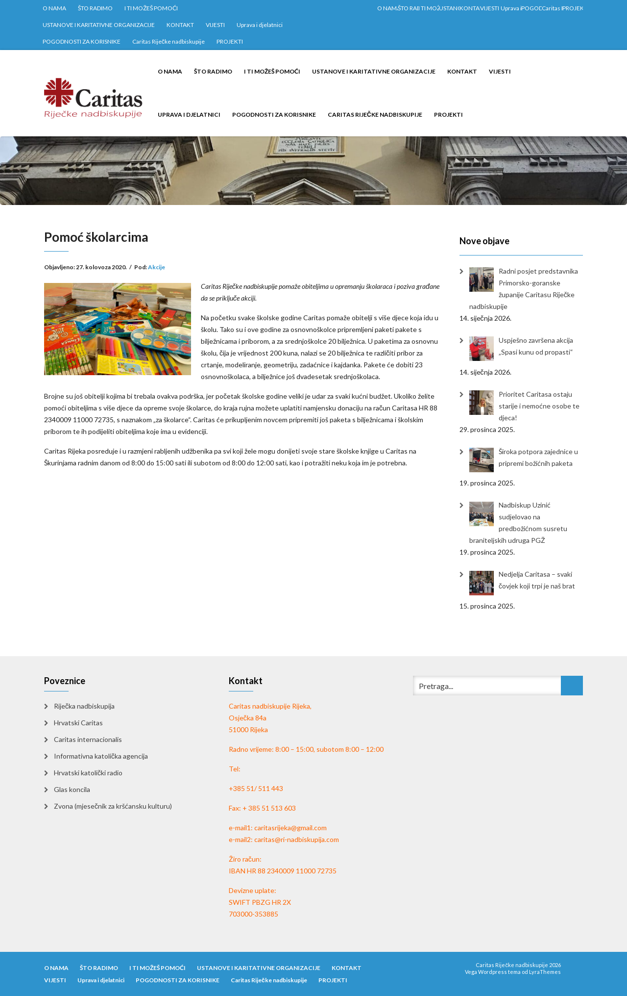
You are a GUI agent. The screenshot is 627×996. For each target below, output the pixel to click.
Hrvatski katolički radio (88, 772)
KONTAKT (180, 24)
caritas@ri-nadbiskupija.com (296, 839)
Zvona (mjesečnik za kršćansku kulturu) (113, 806)
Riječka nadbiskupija (84, 706)
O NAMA (54, 8)
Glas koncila (72, 789)
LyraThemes (545, 972)
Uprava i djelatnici (260, 24)
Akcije (156, 267)
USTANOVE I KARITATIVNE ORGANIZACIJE (99, 24)
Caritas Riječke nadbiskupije (168, 41)
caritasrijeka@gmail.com (290, 827)
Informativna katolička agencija (101, 756)
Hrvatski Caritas (78, 722)
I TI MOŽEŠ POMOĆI (151, 8)
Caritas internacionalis (88, 739)
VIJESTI (215, 24)
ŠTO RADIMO (95, 8)
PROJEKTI (230, 41)
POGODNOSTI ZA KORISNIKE (82, 41)
